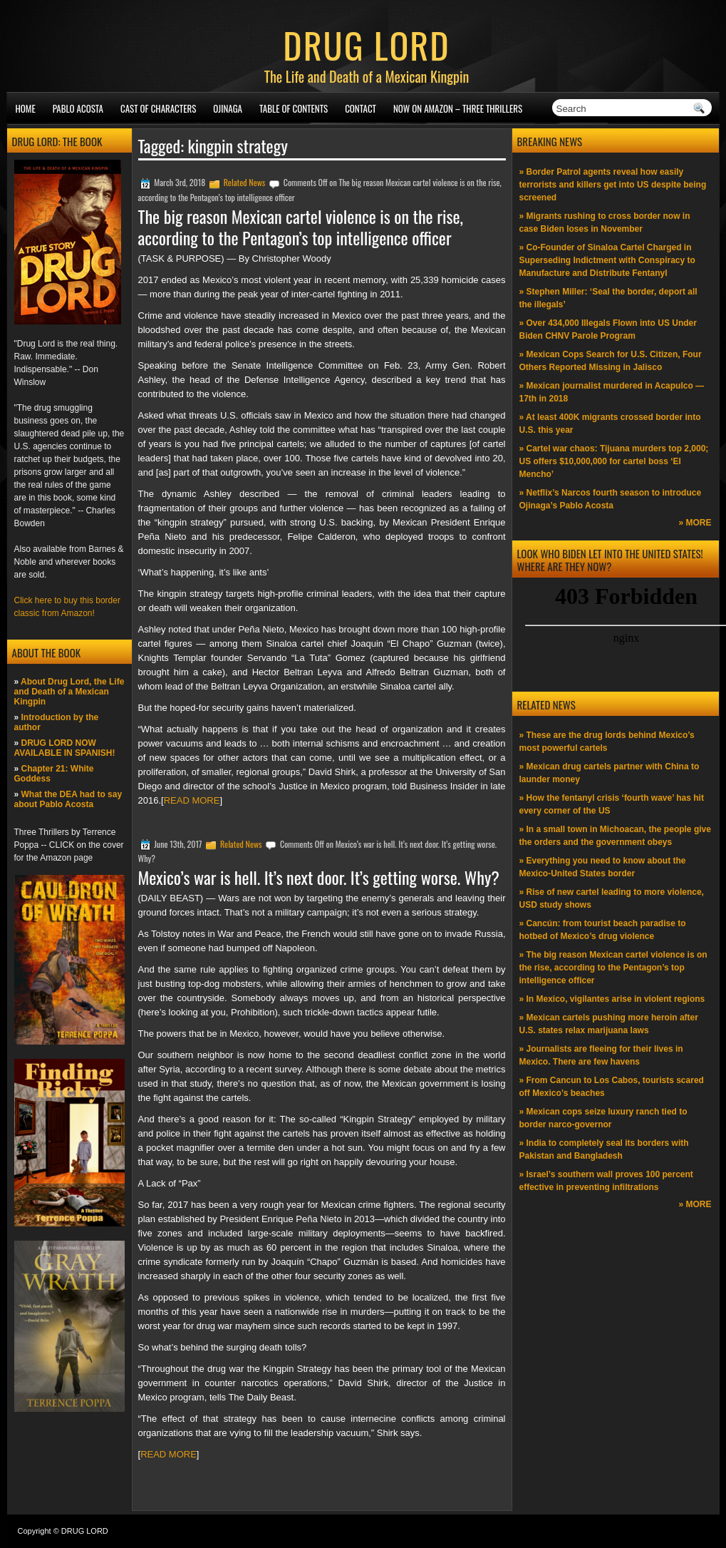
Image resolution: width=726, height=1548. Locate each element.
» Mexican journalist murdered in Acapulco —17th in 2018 (612, 392)
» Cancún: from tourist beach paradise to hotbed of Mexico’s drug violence (602, 929)
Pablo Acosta (78, 108)
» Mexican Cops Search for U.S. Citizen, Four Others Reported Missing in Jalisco (610, 360)
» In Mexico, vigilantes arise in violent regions (612, 999)
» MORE (694, 523)
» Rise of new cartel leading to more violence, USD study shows (611, 898)
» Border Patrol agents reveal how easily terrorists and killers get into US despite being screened (613, 185)
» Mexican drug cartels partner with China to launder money (609, 773)
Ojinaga (227, 108)
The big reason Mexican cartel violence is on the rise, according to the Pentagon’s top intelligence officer (300, 226)
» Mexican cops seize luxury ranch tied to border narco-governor (603, 1118)
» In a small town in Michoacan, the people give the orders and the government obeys (615, 835)
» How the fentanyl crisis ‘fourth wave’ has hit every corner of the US (611, 804)
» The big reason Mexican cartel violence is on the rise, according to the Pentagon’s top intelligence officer (613, 967)
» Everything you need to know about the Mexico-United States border (602, 867)
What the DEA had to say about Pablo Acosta (68, 799)
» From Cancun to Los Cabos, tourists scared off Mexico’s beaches (611, 1086)
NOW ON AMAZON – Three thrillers (457, 108)
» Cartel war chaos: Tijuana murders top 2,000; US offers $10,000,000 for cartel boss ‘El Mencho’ (614, 461)
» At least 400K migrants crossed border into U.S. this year (610, 423)
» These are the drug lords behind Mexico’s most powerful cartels (607, 741)
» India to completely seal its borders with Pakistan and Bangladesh (604, 1149)
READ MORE (192, 800)
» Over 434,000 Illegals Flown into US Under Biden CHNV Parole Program (608, 329)
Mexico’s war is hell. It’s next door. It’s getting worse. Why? (318, 877)
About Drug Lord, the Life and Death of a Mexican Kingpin (69, 692)
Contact (360, 108)
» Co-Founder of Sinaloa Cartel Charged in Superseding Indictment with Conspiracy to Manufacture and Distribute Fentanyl (607, 260)
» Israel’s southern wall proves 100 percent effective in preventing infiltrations (606, 1180)
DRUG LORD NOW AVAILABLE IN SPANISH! (64, 748)
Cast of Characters (158, 108)
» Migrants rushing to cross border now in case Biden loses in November (604, 222)
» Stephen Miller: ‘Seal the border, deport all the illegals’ (608, 298)
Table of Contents (293, 108)
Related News (245, 182)
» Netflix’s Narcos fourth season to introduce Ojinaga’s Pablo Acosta (610, 499)
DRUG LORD (366, 44)
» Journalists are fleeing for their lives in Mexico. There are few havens (601, 1055)
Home (26, 108)
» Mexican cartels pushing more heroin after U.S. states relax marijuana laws (608, 1024)
